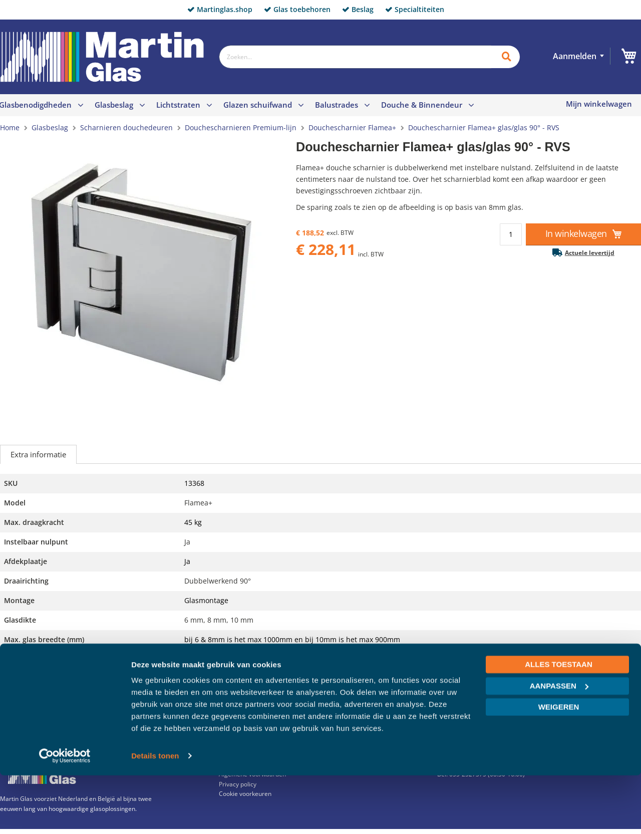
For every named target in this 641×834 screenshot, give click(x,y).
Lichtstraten (178, 105)
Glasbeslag (114, 105)
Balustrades (336, 105)
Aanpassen (559, 744)
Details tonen (155, 814)
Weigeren (558, 765)
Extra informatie (38, 454)
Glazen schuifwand (257, 105)
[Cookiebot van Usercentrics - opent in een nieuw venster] (65, 814)
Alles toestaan (558, 723)
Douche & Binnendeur (421, 105)
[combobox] (355, 57)
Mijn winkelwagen (599, 104)
